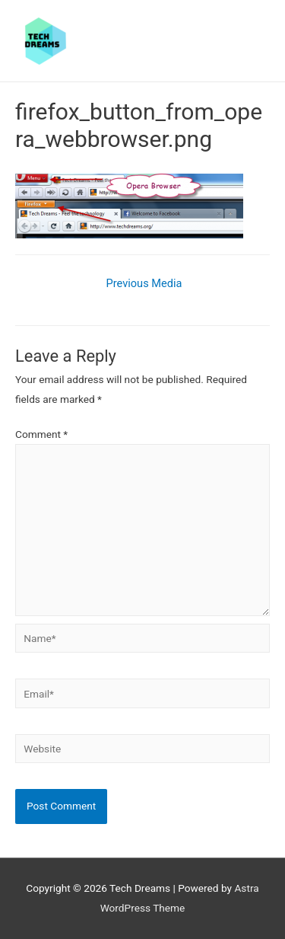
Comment (41, 434)
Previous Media (144, 283)
